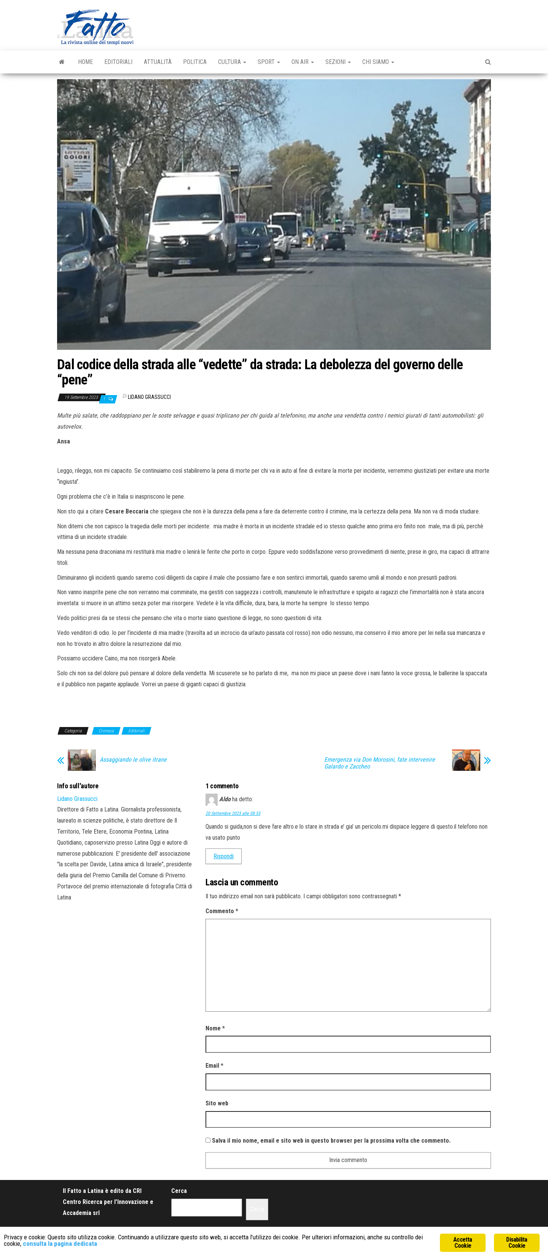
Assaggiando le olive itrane (133, 759)
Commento (222, 911)
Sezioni (338, 61)
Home (85, 61)
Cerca (179, 1190)
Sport (269, 61)
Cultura (232, 61)
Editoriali (118, 61)
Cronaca (106, 730)
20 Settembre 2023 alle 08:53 (233, 813)
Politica (195, 61)
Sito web (217, 1103)
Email (214, 1065)
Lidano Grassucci (149, 397)
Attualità (158, 61)
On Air (303, 61)
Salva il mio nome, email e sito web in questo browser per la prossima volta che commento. (331, 1140)
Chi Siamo (378, 61)
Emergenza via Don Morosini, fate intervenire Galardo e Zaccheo (379, 763)
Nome (215, 1028)
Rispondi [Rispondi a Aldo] (223, 856)
